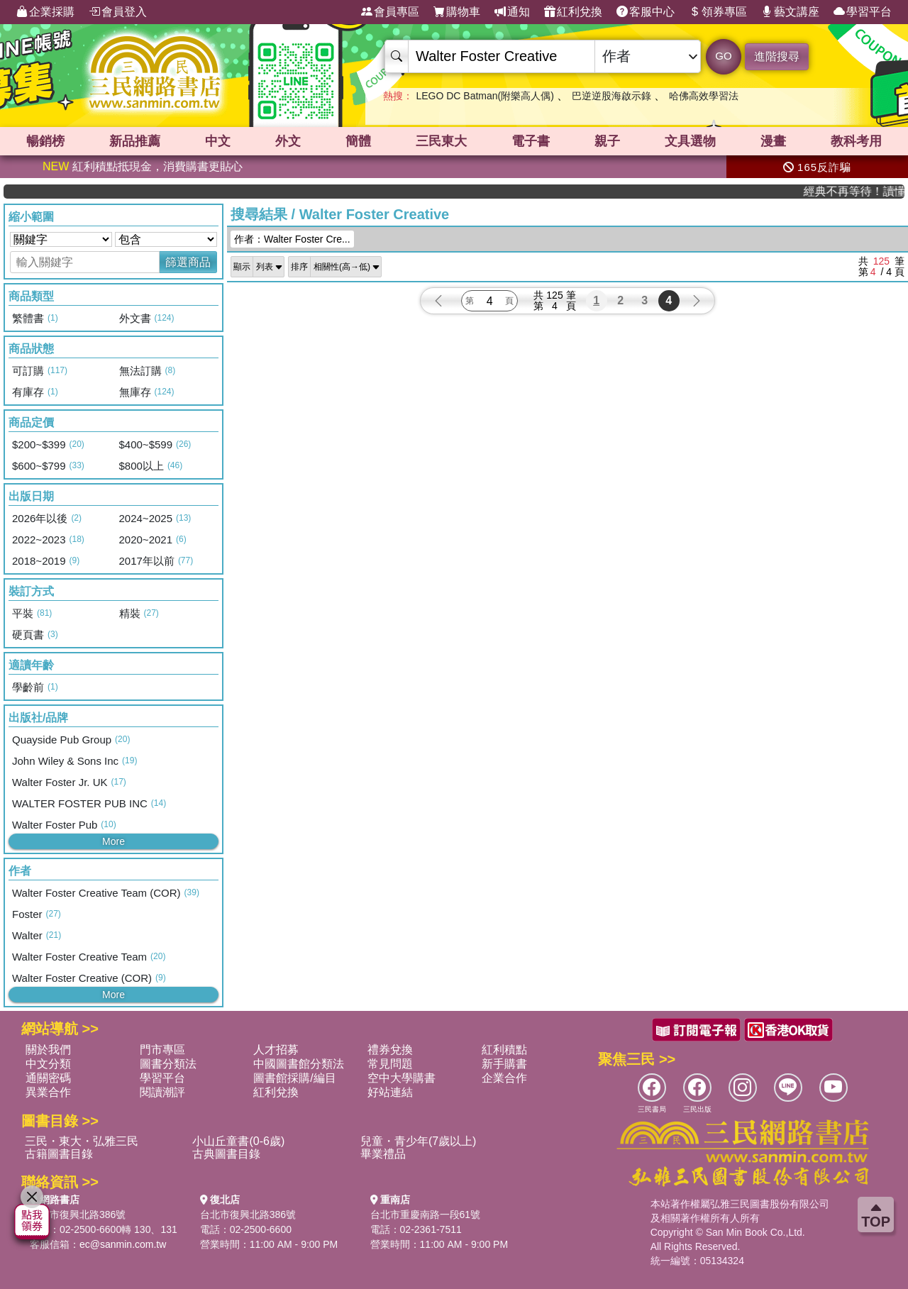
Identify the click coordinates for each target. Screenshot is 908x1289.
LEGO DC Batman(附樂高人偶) (484, 95)
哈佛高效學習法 (703, 95)
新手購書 (504, 1064)
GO (723, 56)
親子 (607, 141)
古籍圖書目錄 (59, 1154)
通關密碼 (48, 1078)
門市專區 (162, 1050)
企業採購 (45, 12)
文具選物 (690, 141)
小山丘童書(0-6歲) (238, 1141)
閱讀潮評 (162, 1092)
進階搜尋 (776, 56)
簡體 (358, 141)
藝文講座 (790, 12)
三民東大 (441, 141)
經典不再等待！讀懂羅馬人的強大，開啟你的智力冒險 (867, 191)
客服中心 (645, 12)
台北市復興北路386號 (78, 1214)
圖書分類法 (168, 1064)
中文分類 (48, 1064)
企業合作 (504, 1078)
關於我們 (48, 1050)
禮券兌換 (390, 1050)
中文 (218, 141)
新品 (134, 141)
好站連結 (390, 1092)
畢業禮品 (383, 1154)
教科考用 (856, 141)
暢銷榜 (45, 141)
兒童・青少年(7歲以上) (418, 1141)
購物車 (456, 12)
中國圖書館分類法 (298, 1064)
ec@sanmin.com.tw (122, 1244)
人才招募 (276, 1050)
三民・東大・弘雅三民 (81, 1141)
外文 (288, 141)
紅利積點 (504, 1050)
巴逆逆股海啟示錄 (611, 95)
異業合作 (48, 1092)
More (113, 841)
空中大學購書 (401, 1078)
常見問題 (390, 1064)
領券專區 (718, 12)
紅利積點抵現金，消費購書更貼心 (143, 166)
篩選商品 (188, 262)
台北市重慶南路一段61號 (425, 1214)
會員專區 (390, 12)
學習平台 (863, 12)
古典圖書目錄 (226, 1154)
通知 (512, 12)
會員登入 (118, 12)
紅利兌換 (573, 12)
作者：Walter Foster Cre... (292, 239)
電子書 (530, 141)
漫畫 (773, 141)
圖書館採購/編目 (294, 1078)
